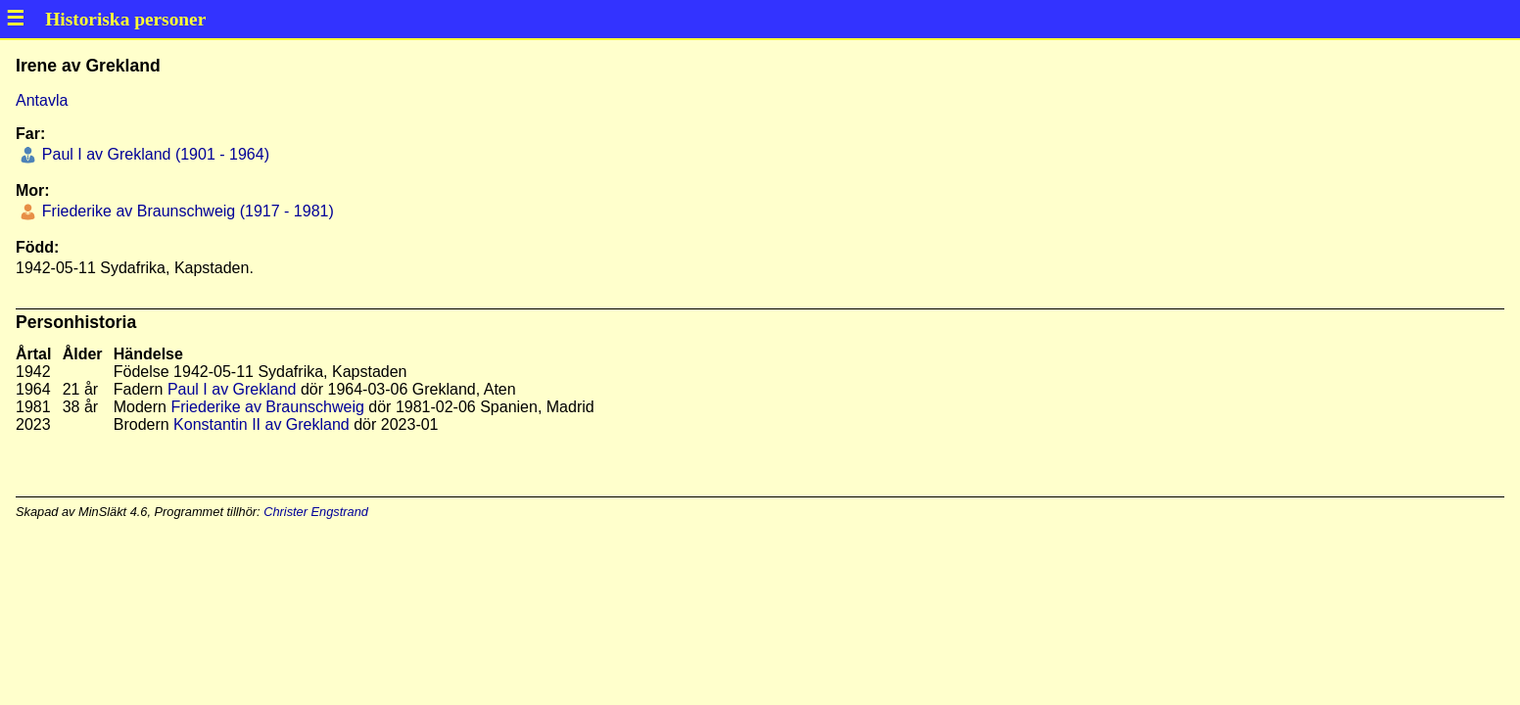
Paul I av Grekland (232, 389)
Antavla (42, 100)
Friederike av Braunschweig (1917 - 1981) (185, 211)
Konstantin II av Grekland (261, 424)
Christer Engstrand (315, 511)
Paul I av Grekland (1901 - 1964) (153, 154)
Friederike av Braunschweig (266, 407)
